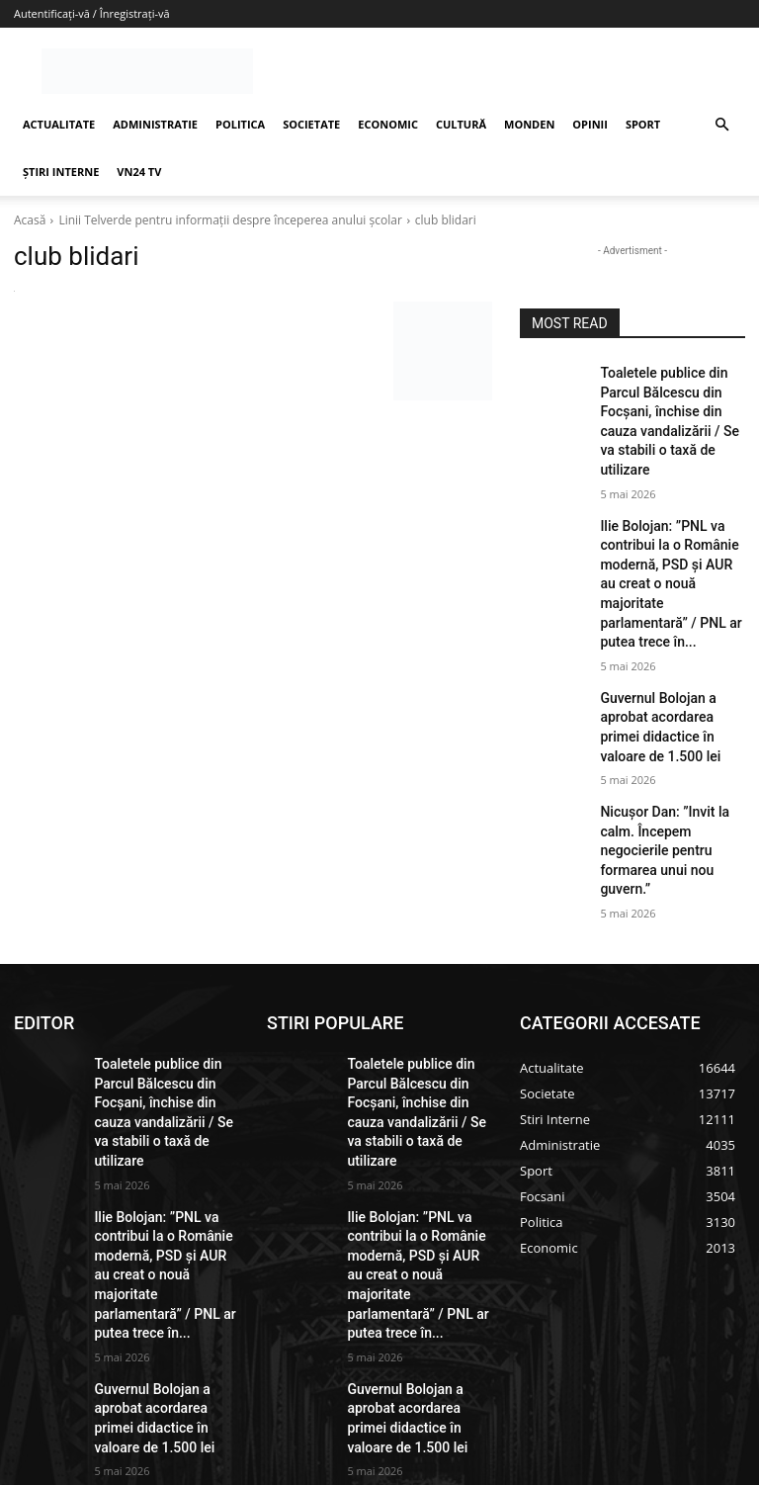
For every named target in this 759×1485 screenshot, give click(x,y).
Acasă (29, 220)
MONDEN (529, 124)
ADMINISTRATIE (155, 124)
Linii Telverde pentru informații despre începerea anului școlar (229, 220)
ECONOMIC (388, 124)
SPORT (643, 124)
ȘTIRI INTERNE (61, 171)
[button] (721, 125)
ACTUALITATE (59, 124)
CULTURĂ (461, 124)
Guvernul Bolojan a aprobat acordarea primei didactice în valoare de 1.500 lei (671, 644)
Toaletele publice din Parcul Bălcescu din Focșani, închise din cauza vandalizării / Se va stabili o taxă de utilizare (672, 405)
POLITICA (240, 124)
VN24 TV (139, 171)
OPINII (590, 124)
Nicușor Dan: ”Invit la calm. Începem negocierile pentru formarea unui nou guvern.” (672, 730)
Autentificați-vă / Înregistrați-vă (92, 13)
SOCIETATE (311, 124)
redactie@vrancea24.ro (343, 1315)
